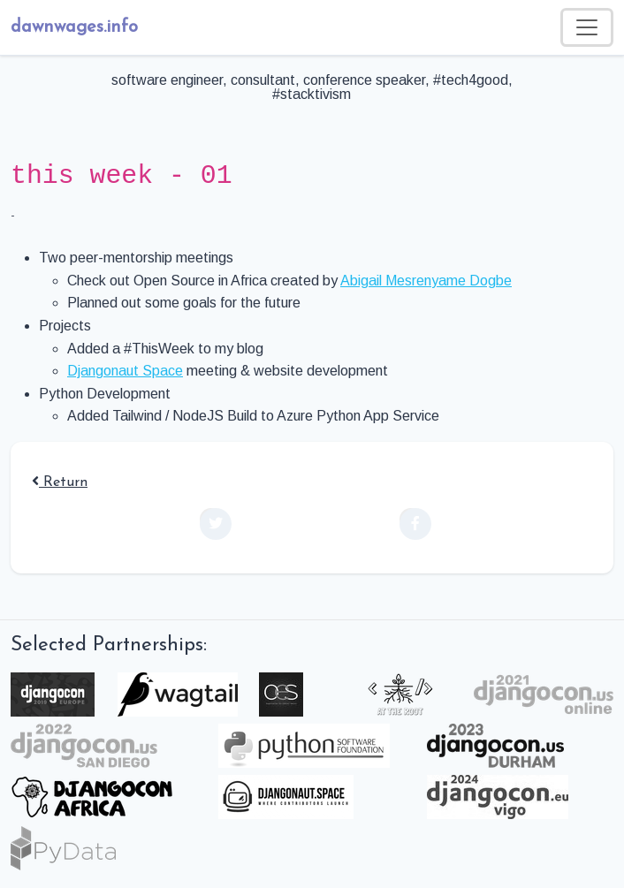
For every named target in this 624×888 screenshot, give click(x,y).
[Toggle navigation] (586, 27)
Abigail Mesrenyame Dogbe (426, 280)
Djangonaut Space (125, 370)
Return (60, 482)
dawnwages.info (74, 27)
